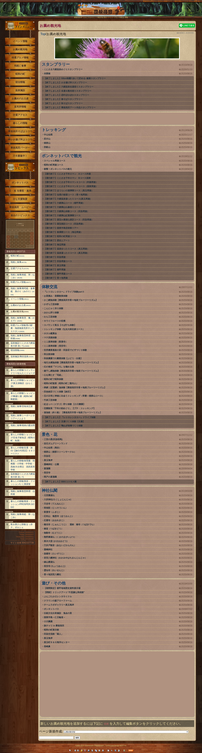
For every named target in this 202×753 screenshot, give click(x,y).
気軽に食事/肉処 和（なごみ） (23, 276)
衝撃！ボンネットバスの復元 (58, 169)
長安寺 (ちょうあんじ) (54, 566)
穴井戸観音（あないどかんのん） (60, 545)
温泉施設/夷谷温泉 (22, 356)
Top (43, 34)
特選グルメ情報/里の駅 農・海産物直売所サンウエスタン (23, 328)
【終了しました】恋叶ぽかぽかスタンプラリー (66, 95)
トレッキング (54, 129)
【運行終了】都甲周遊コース (58, 274)
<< (17, 223)
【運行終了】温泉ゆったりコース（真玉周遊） (66, 249)
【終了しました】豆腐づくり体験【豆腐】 (64, 421)
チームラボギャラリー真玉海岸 (59, 605)
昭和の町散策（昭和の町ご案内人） (61, 383)
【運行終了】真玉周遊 (54, 265)
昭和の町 (20, 74)
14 (16, 240)
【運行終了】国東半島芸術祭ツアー (61, 228)
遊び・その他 (53, 583)
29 (20, 246)
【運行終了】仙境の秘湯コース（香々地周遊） (66, 195)
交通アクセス (20, 115)
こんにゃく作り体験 (53, 308)
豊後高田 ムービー (20, 207)
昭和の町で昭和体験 (53, 379)
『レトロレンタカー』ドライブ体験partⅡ (64, 292)
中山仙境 (48, 134)
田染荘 (47, 456)
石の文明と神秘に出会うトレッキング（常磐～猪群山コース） (74, 396)
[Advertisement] (117, 119)
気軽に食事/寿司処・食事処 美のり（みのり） (23, 291)
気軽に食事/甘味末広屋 (22, 406)
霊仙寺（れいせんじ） (54, 570)
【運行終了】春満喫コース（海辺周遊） (63, 232)
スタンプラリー (56, 64)
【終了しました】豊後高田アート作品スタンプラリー (70, 107)
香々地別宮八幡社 (52, 574)
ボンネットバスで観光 (62, 156)
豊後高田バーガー (20, 147)
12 (8, 240)
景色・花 (49, 434)
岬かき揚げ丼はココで (20, 139)
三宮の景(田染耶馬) (53, 439)
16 (24, 240)
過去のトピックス (20, 215)
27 (12, 246)
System (108, 746)
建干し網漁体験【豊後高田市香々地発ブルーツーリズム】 (72, 371)
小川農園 (48, 621)
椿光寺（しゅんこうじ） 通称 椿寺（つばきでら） (69, 524)
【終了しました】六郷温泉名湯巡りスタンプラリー (68, 87)
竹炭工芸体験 (50, 400)
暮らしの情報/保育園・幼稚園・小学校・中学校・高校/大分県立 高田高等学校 (23, 465)
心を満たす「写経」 (53, 375)
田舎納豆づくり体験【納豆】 (58, 392)
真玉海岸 (48, 460)
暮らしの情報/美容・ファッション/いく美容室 (23, 482)
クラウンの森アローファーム (58, 600)
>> (23, 223)
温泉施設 (20, 90)
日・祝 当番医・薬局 (20, 190)
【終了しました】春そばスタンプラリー (63, 99)
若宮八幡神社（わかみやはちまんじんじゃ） (65, 558)
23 (24, 243)
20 (12, 243)
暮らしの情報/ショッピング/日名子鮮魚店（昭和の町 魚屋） (23, 437)
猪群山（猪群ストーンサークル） (60, 452)
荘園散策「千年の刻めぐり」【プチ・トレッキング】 (69, 408)
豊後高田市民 (99, 746)
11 (32, 236)
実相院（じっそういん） (56, 508)
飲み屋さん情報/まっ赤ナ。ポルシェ (22, 525)
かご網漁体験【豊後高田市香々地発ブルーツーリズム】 (71, 300)
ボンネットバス (51, 609)
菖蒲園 (47, 468)
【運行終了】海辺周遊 (54, 244)
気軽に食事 (20, 65)
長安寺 (47, 473)
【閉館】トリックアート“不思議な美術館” (64, 592)
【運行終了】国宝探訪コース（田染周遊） (64, 224)
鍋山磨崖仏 (49, 562)
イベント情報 (20, 41)
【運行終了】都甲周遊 (54, 269)
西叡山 (47, 147)
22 (20, 243)
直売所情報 (20, 106)
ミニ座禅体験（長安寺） (56, 346)
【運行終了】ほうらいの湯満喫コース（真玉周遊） (68, 190)
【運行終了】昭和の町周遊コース (60, 236)
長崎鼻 (47, 646)
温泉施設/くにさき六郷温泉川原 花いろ (23, 344)
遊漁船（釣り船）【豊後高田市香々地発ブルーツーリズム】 (73, 412)
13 (12, 240)
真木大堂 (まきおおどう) (55, 541)
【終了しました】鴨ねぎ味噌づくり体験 (63, 426)
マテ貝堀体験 (50, 337)
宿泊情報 (20, 82)
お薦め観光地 (20, 49)
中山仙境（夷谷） (52, 448)
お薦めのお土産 (20, 98)
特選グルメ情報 (20, 57)
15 (20, 240)
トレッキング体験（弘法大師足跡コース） (64, 329)
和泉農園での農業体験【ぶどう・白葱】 (63, 358)
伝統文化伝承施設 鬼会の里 (58, 613)
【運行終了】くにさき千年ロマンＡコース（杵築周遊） (71, 182)
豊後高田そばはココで (20, 131)
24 (28, 243)
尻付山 (47, 139)
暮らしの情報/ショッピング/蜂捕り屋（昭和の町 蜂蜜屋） (23, 396)
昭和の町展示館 (51, 630)
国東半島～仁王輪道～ (54, 617)
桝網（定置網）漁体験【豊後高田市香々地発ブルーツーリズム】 (75, 387)
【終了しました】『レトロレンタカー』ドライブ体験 (70, 417)
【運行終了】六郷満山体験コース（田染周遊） (66, 211)
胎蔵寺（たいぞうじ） (54, 553)
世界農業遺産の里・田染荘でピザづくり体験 (65, 350)
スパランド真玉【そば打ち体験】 (60, 325)
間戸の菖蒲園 (50, 477)
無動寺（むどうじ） (53, 533)
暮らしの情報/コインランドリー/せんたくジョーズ (23, 371)
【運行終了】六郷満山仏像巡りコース (62, 207)
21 (16, 243)
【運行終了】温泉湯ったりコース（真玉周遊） (66, 253)
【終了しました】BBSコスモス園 (60, 482)
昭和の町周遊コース (53, 165)
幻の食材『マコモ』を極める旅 (59, 367)
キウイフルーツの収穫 (54, 321)
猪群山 (47, 143)
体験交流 (49, 286)
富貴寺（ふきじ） (52, 512)
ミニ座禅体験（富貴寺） (56, 342)
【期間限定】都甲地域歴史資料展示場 (62, 588)
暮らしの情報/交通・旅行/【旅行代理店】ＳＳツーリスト (23, 451)
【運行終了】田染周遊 (54, 257)
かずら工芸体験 (51, 304)
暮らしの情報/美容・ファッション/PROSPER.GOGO (23, 504)
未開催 (47, 73)
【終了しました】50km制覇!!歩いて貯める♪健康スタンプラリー (75, 78)
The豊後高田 (101, 11)
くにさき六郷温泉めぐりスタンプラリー (63, 69)
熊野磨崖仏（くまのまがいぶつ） (60, 537)
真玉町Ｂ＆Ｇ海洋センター (57, 642)
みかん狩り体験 (51, 312)
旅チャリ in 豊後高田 (54, 625)
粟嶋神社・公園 (51, 464)
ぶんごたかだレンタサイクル (58, 596)
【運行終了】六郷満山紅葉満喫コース (62, 215)
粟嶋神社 (48, 549)
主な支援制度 (20, 199)
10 (28, 236)
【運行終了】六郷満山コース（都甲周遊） (64, 203)
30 (24, 246)
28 (16, 246)
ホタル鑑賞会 (50, 333)
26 (8, 246)
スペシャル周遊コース (54, 161)
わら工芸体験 (50, 317)
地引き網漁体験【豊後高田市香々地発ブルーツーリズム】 (72, 362)
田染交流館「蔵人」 (53, 634)
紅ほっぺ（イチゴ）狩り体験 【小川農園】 (64, 404)
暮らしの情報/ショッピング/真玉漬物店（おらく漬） (23, 383)
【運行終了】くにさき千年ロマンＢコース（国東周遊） (71, 186)
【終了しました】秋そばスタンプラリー (63, 103)
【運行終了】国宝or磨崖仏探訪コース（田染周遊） (68, 220)
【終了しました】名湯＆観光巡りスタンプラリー (67, 91)
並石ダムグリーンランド (56, 443)
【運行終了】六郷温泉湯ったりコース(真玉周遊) (67, 199)
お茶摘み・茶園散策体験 (56, 296)
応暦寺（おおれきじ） (54, 520)
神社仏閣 (49, 490)
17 (28, 240)
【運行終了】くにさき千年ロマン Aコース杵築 (67, 174)
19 (8, 243)
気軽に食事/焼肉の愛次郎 (23, 425)
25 (32, 243)
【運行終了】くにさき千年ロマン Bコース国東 (67, 178)
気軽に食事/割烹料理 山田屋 (23, 337)
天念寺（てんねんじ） (54, 504)
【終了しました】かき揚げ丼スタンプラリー (65, 82)
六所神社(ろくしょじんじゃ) (57, 499)
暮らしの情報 (20, 123)
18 (32, 240)
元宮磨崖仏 (49, 495)
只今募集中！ (20, 156)
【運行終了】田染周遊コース (58, 261)
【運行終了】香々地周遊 (56, 278)
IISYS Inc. (123, 746)
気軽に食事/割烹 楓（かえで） (23, 319)
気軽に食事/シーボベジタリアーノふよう (23, 417)
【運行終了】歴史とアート (57, 240)
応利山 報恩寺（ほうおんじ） (59, 516)
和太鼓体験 (49, 354)
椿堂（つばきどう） (53, 529)
